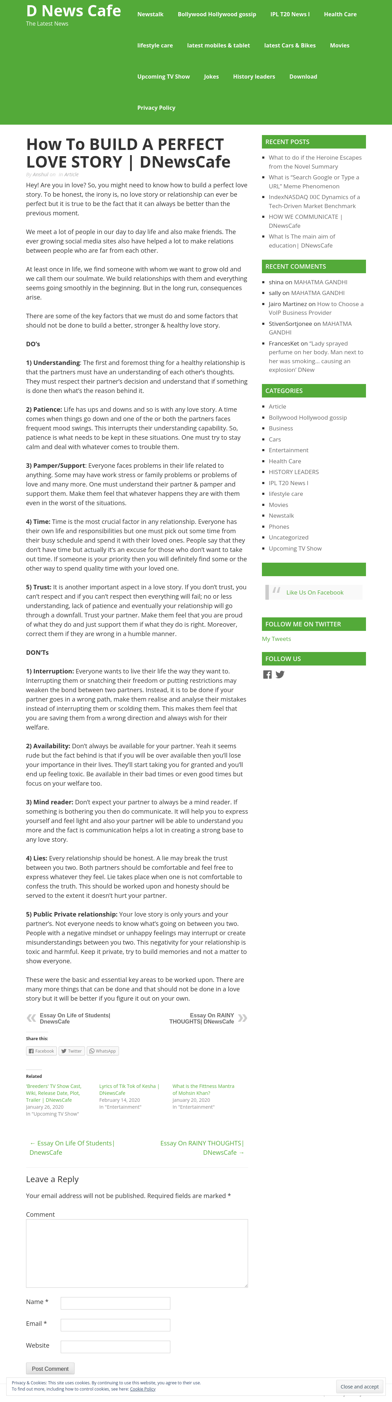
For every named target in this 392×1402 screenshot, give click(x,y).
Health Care (340, 14)
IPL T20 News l (290, 14)
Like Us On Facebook (299, 569)
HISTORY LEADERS (294, 472)
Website (37, 1345)
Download (303, 76)
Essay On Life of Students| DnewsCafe (72, 1148)
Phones (279, 526)
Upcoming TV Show (163, 76)
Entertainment (288, 450)
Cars (275, 439)
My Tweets (276, 639)
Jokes (211, 76)
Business (281, 428)
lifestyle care (155, 45)
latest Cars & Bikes (290, 45)
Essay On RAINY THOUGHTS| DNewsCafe (201, 1018)
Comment (40, 1214)
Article (72, 174)
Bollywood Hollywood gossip (217, 14)
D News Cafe (73, 10)
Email (36, 1323)
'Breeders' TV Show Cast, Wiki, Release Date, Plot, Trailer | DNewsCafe (54, 1093)
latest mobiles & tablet (218, 45)
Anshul (41, 174)
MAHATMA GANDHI (321, 282)
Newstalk (150, 14)
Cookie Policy (142, 1389)
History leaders (254, 76)
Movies (339, 45)
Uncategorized (289, 537)
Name (37, 1301)
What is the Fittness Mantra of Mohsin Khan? (203, 1089)
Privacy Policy (156, 107)
